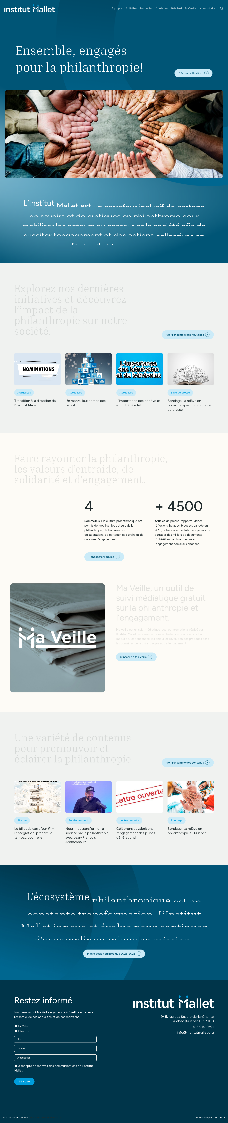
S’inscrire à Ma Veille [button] (133, 657)
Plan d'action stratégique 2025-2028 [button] (111, 953)
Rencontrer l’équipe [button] (101, 557)
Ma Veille (23, 1026)
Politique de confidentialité (45, 1117)
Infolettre (23, 1031)
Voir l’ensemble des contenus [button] (185, 762)
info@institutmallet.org (195, 1032)
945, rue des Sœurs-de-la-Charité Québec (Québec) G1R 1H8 (187, 1018)
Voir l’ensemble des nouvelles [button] (185, 334)
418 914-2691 (203, 1027)
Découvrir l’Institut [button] (190, 73)
